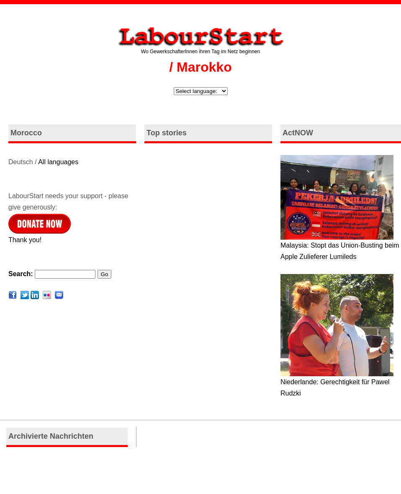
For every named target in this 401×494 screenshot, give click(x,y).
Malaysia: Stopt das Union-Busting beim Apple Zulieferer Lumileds (339, 247)
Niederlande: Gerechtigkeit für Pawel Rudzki (336, 383)
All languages (58, 162)
